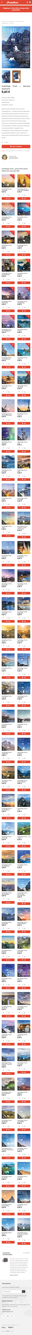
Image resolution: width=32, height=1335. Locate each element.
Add (8, 198)
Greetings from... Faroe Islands (7, 1093)
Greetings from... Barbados (22, 556)
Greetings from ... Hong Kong (22, 302)
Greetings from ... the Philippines (7, 330)
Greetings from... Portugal (22, 499)
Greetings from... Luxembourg (7, 274)
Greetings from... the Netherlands (7, 414)
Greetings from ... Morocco (7, 386)
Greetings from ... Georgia (22, 1063)
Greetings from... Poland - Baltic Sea (7, 1149)
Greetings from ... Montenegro (7, 893)
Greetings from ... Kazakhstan (7, 865)
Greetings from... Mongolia (7, 1121)
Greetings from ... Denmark (22, 668)
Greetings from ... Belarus (7, 725)
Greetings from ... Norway (7, 23)
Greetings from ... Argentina (7, 923)
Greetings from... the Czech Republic (23, 189)
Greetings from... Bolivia (22, 1205)
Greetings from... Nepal (7, 1233)
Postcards (4, 21)
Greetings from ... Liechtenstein (7, 358)
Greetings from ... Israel (7, 668)
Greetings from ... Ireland (7, 696)
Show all (26, 1253)
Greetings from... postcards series (15, 21)
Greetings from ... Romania (7, 837)
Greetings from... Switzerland (7, 217)
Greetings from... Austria (22, 274)
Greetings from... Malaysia (7, 584)
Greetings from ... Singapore (22, 696)
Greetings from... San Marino (22, 1149)
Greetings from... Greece (7, 556)
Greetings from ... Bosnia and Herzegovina (22, 894)
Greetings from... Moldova (7, 1007)
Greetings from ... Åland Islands (22, 923)
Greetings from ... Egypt (7, 979)
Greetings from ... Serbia (22, 330)
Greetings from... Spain (7, 499)
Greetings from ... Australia (22, 640)
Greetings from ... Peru (22, 809)
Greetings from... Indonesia (7, 302)
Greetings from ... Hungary (22, 584)
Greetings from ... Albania (7, 951)
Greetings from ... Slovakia (7, 781)
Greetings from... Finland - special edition (7, 1064)
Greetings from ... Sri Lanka (23, 837)
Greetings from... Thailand (22, 246)
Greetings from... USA (22, 442)
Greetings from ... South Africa (7, 809)
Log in (3, 150)
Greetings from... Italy (22, 470)
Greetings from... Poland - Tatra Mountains (22, 527)
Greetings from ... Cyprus (22, 358)
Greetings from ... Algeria (22, 1093)
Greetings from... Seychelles (22, 1121)
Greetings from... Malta (22, 1035)
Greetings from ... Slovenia (7, 612)
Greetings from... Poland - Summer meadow (22, 1234)
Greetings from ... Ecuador (22, 951)
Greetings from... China (7, 527)
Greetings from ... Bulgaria (22, 612)
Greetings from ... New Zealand (22, 781)
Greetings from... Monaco (7, 1035)
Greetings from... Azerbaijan (22, 1007)
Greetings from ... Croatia (22, 865)
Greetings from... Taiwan (22, 217)
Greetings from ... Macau (22, 979)
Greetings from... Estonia (7, 470)
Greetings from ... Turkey (22, 753)
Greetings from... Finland (7, 442)
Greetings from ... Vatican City (7, 1205)
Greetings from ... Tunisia (22, 1177)
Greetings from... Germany (7, 189)
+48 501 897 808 (6, 1309)
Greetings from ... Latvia (22, 725)
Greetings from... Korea (7, 246)
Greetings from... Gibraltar (22, 386)
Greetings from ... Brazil (7, 640)
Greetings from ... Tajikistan (7, 753)
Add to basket (16, 146)
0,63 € (4, 192)
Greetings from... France (22, 414)
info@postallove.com (7, 1311)
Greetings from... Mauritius (7, 1177)
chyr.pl (9, 1331)
